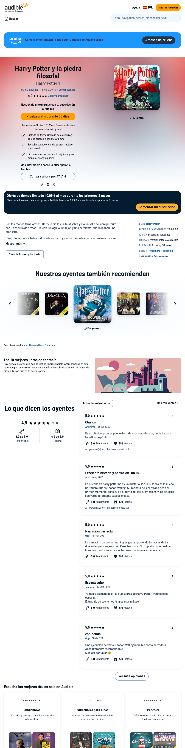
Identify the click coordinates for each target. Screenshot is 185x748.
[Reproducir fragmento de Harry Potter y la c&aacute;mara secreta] (92, 328)
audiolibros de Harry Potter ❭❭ (39, 345)
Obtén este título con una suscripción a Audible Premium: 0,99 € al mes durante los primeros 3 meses (62, 198)
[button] (42, 184)
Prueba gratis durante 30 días (48, 116)
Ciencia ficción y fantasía (25, 254)
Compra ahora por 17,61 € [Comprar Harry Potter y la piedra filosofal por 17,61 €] (48, 176)
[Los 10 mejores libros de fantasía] (138, 376)
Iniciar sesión (168, 7)
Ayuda (136, 7)
